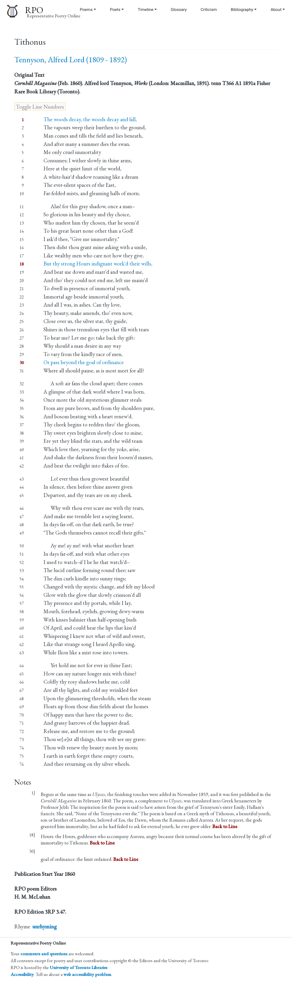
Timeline (145, 9)
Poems (86, 9)
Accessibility (22, 974)
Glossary (179, 9)
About (276, 9)
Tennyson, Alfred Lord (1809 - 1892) (70, 59)
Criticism (209, 9)
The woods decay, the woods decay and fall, (90, 119)
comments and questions (43, 954)
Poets (115, 9)
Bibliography (242, 9)
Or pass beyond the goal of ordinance (83, 362)
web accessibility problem (87, 974)
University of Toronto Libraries (78, 967)
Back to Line (224, 826)
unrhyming (44, 926)
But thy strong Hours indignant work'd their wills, (97, 263)
